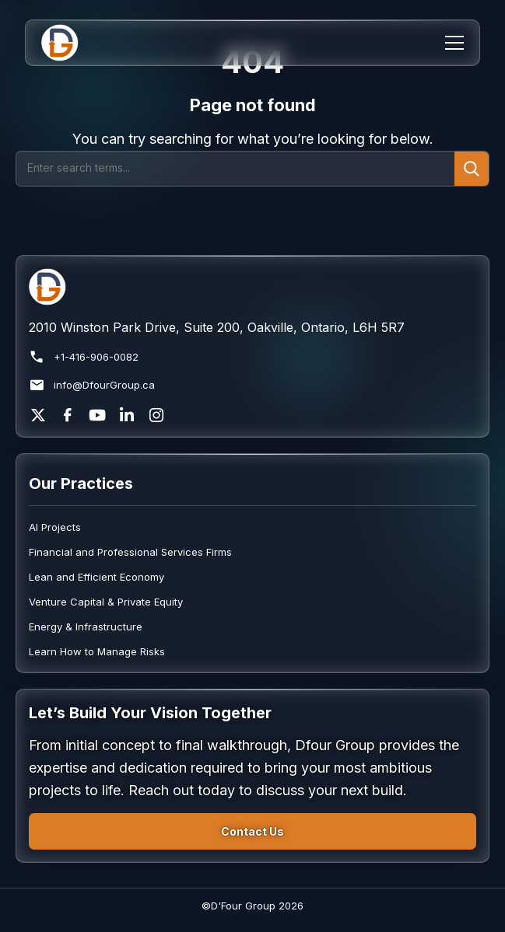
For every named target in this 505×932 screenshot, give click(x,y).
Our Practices (81, 483)
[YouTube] (97, 415)
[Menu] (454, 42)
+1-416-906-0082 (84, 357)
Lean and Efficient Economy (96, 577)
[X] (38, 415)
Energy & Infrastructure (85, 626)
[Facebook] (67, 415)
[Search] (235, 169)
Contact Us (252, 831)
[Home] (69, 42)
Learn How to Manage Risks (97, 651)
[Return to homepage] (252, 286)
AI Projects (55, 527)
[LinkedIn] (126, 415)
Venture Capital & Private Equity (106, 601)
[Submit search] (471, 169)
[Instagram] (156, 415)
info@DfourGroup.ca (92, 385)
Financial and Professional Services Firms (130, 552)
